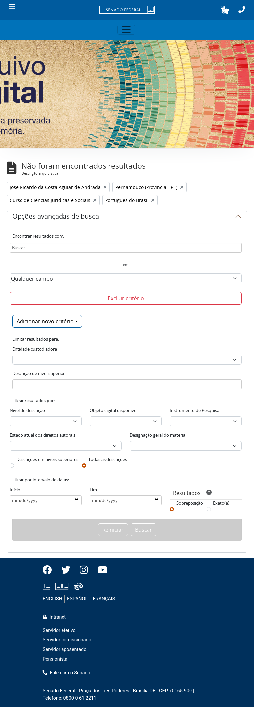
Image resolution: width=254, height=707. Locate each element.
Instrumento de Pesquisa (194, 410)
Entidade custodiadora (34, 349)
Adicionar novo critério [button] (45, 321)
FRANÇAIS (104, 599)
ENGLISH (52, 599)
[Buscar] (126, 248)
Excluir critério (126, 298)
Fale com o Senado (66, 673)
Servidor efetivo (59, 630)
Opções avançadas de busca (55, 217)
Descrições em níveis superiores (47, 459)
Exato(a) (221, 503)
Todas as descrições (107, 459)
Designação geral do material (158, 435)
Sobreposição (189, 503)
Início (15, 490)
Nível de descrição (27, 410)
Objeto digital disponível (113, 410)
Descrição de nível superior (38, 373)
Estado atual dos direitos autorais (42, 435)
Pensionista (55, 659)
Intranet (54, 617)
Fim (93, 490)
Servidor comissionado (67, 640)
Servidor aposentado (64, 649)
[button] (225, 10)
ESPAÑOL (77, 599)
